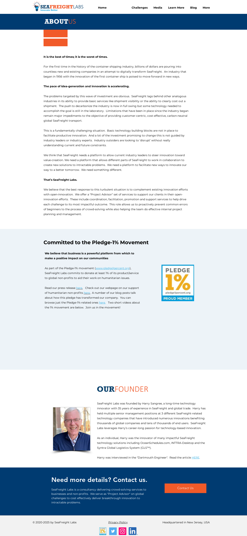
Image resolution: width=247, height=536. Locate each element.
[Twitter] (113, 531)
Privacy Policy (118, 522)
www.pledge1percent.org (113, 268)
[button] (140, 7)
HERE (195, 457)
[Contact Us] (185, 488)
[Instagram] (122, 531)
